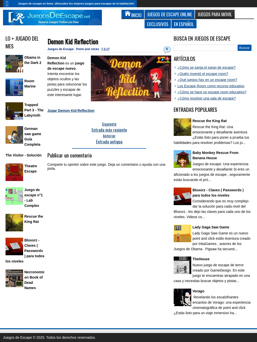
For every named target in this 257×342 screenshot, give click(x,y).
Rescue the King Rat (209, 121)
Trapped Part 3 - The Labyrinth (33, 110)
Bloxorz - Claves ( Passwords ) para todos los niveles (25, 250)
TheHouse (201, 259)
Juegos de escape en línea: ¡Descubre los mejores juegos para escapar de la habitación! (76, 3)
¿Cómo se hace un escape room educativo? (211, 92)
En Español (184, 24)
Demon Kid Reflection (72, 41)
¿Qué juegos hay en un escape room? (207, 80)
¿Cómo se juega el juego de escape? (206, 67)
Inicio (9, 3)
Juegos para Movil (215, 14)
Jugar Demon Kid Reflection (70, 111)
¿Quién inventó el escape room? (202, 74)
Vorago (198, 291)
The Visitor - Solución (24, 155)
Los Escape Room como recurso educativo (210, 86)
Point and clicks (88, 49)
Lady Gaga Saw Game (210, 227)
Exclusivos (157, 24)
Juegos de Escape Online (169, 14)
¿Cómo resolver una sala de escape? (206, 98)
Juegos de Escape (61, 49)
